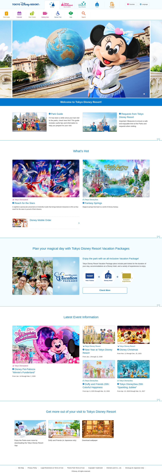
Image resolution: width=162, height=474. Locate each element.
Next (155, 59)
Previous (7, 59)
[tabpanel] (81, 59)
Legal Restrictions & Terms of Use (52, 468)
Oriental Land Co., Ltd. (114, 468)
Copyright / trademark (95, 468)
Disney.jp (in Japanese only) (134, 468)
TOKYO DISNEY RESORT (26, 4)
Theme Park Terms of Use (75, 468)
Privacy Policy (32, 468)
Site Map (21, 468)
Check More (104, 290)
